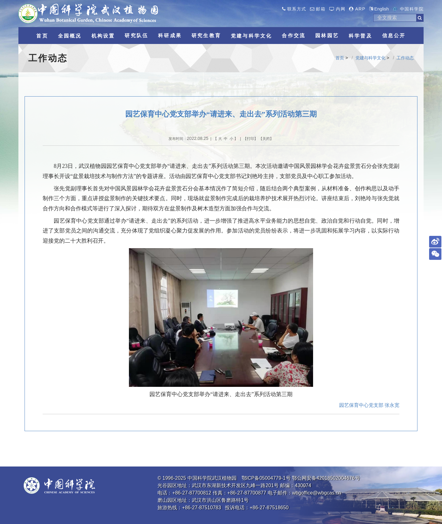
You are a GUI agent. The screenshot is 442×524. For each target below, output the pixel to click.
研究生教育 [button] (206, 35)
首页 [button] (42, 35)
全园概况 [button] (70, 35)
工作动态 (405, 57)
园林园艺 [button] (327, 35)
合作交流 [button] (293, 35)
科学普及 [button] (360, 35)
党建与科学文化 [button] (251, 35)
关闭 (266, 139)
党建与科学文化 (370, 57)
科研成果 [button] (170, 35)
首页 (339, 57)
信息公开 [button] (394, 35)
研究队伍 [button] (136, 35)
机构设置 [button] (103, 35)
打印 (250, 139)
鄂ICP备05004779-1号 (266, 478)
